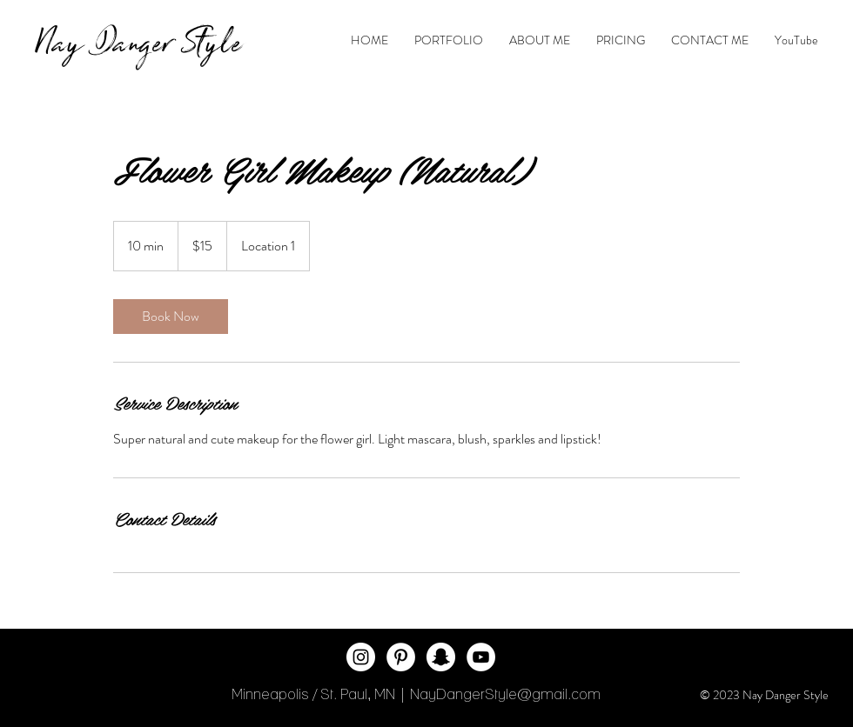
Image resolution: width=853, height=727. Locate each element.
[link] (170, 316)
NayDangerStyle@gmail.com (505, 694)
